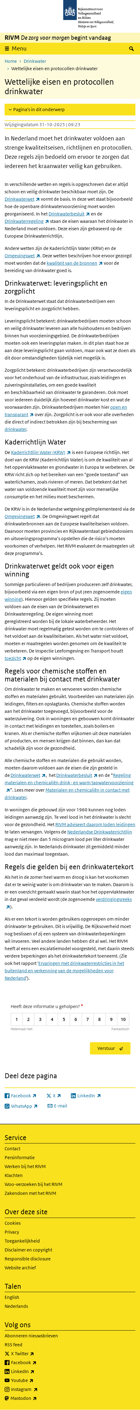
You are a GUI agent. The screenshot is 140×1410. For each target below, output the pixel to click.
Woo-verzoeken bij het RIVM (33, 1184)
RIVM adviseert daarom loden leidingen (95, 824)
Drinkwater (35, 61)
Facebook (37, 1362)
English (12, 1297)
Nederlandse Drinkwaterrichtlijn (99, 832)
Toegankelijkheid (22, 1241)
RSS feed (13, 1345)
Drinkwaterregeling (27, 221)
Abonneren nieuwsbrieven (31, 1336)
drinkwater (15, 429)
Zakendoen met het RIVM (30, 1193)
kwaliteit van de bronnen (75, 263)
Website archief (20, 1268)
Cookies (13, 1223)
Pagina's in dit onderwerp (39, 109)
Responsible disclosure (28, 1259)
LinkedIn (36, 1371)
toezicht (15, 658)
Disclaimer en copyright (28, 1250)
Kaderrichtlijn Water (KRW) (41, 452)
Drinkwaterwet (22, 199)
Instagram (38, 1389)
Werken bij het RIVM (25, 1166)
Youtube (35, 1380)
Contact (12, 1148)
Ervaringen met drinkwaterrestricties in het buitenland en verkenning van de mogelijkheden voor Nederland (64, 970)
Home (11, 61)
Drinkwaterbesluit (69, 214)
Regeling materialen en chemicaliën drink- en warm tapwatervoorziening (69, 782)
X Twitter (36, 1353)
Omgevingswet (22, 256)
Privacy (12, 1232)
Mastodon (37, 1398)
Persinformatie (20, 1157)
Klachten (14, 1175)
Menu (19, 48)
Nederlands (16, 1306)
